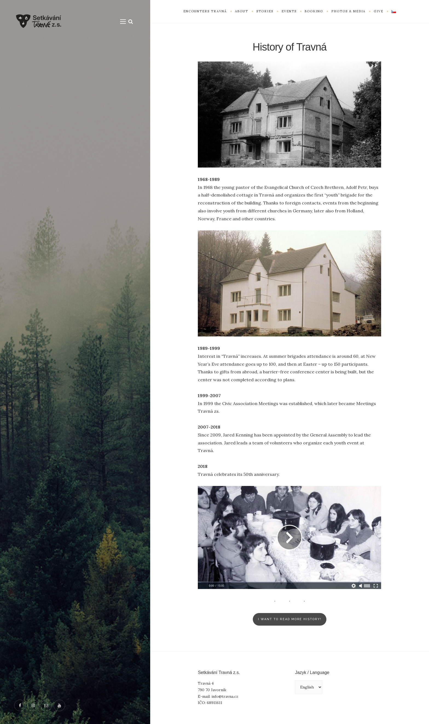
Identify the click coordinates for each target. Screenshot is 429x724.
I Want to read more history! (289, 619)
